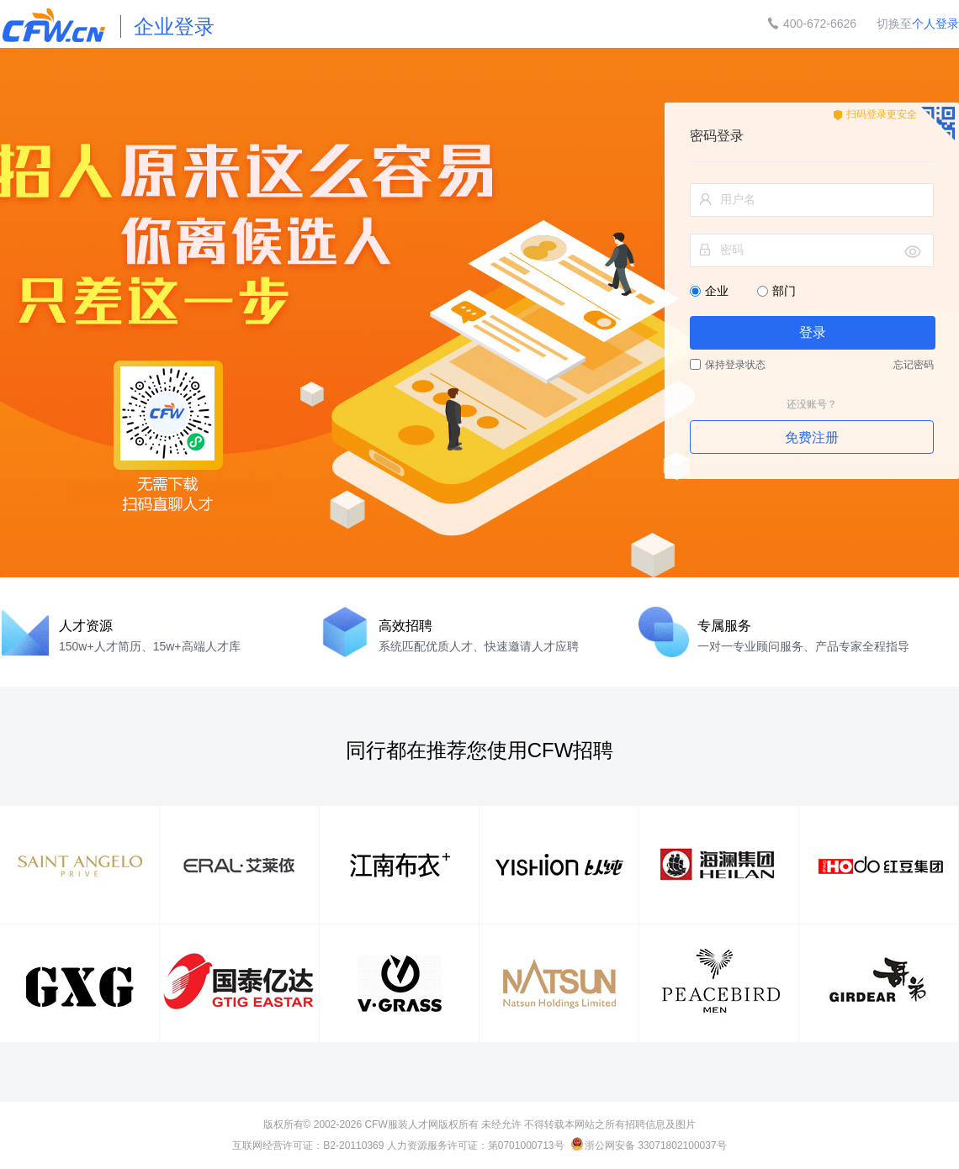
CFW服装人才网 (400, 1124)
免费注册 (812, 437)
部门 (776, 291)
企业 (711, 291)
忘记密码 (913, 365)
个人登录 (935, 23)
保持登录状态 (728, 365)
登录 (812, 332)
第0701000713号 (526, 1145)
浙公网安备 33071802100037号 (649, 1145)
